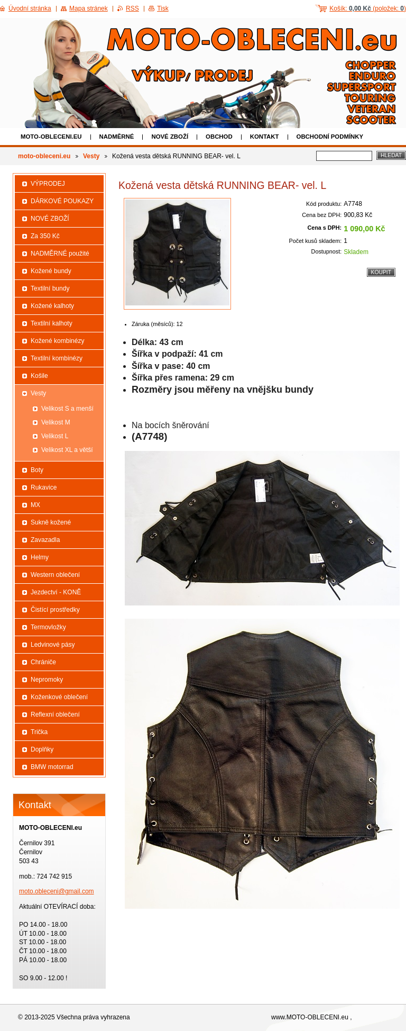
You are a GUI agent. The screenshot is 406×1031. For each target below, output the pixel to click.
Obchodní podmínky (330, 136)
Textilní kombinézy (56, 358)
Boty (37, 470)
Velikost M (55, 422)
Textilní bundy (50, 288)
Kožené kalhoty (52, 306)
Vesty (91, 156)
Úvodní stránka (29, 8)
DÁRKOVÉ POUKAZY (62, 201)
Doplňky (42, 749)
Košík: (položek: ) (367, 8)
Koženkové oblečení (59, 697)
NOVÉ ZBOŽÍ (169, 136)
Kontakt (264, 136)
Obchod (219, 136)
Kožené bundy (51, 271)
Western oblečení (55, 574)
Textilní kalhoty (51, 323)
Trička (39, 732)
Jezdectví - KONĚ (56, 592)
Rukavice (44, 487)
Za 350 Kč (45, 236)
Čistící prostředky (55, 609)
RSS (132, 8)
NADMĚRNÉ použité (60, 253)
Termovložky (48, 627)
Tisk (163, 8)
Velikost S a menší (67, 408)
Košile (39, 375)
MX (35, 505)
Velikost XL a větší (67, 450)
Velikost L (54, 436)
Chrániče (43, 662)
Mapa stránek (88, 8)
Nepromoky (47, 679)
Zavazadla (45, 540)
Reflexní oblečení (55, 714)
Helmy (40, 557)
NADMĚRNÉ (116, 136)
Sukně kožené (51, 522)
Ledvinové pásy (53, 644)
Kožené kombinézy (57, 341)
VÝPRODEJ (48, 183)
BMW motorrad (52, 767)
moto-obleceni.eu (51, 136)
